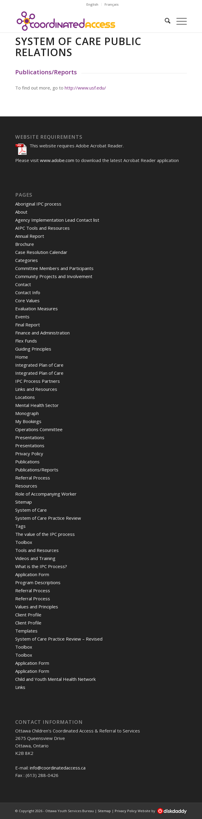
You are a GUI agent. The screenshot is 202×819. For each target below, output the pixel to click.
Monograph (27, 413)
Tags (20, 526)
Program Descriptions (37, 582)
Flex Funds (26, 341)
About (21, 212)
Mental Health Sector (37, 405)
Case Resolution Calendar (41, 252)
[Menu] (178, 21)
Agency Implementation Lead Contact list (57, 220)
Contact (23, 284)
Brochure (24, 244)
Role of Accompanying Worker (46, 494)
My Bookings (28, 421)
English (92, 4)
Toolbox (23, 542)
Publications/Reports (36, 470)
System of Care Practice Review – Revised (58, 639)
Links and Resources (36, 389)
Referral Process (32, 478)
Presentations (29, 437)
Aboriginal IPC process (38, 204)
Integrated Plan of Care (39, 365)
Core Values (27, 300)
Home (21, 357)
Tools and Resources (37, 550)
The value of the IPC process (45, 534)
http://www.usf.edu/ (85, 88)
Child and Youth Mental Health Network (55, 679)
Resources (26, 486)
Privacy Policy (29, 453)
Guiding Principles (33, 349)
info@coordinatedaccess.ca (58, 768)
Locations (25, 397)
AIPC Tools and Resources (42, 228)
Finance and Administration (42, 333)
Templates (26, 631)
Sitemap (23, 502)
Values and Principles (36, 607)
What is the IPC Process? (41, 566)
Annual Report (29, 236)
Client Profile (28, 615)
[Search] (164, 21)
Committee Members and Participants (54, 268)
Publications (27, 462)
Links (20, 687)
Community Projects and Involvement (53, 276)
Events (22, 317)
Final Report (27, 325)
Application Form (32, 574)
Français (112, 4)
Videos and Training (35, 558)
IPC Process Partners (37, 381)
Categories (26, 260)
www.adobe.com (57, 160)
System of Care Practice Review (48, 518)
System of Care (31, 510)
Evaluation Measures (36, 308)
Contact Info (27, 292)
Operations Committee (39, 429)
